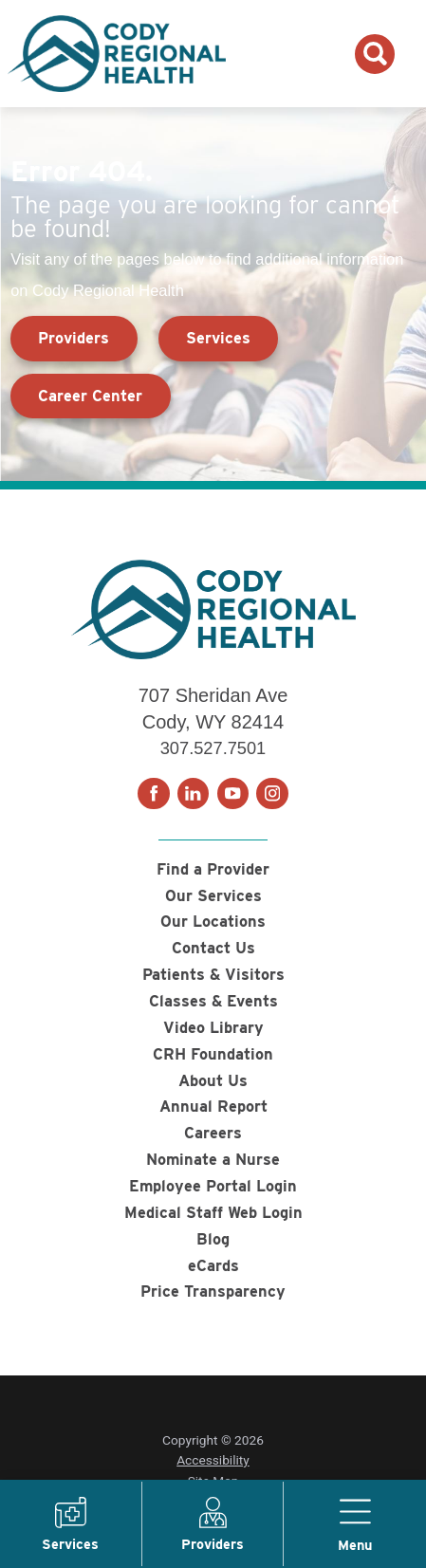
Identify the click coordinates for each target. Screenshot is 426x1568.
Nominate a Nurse (213, 1160)
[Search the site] (375, 54)
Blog (213, 1239)
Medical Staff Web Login (213, 1213)
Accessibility (213, 1461)
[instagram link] (272, 794)
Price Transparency (213, 1292)
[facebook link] (154, 794)
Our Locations (213, 922)
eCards (213, 1266)
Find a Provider (213, 868)
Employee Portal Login (213, 1186)
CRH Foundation (213, 1053)
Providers (73, 337)
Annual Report (213, 1107)
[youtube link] (233, 794)
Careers (213, 1133)
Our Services (213, 895)
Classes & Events (213, 1000)
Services (218, 337)
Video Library (213, 1027)
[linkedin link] (193, 794)
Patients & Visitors (213, 975)
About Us (213, 1080)
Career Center (90, 395)
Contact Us (213, 948)
